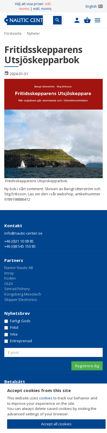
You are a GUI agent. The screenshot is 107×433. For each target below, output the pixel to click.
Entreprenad (18, 340)
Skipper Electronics (20, 299)
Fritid (11, 327)
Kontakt (13, 225)
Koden (10, 278)
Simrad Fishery (17, 288)
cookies (46, 398)
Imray (9, 273)
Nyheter (33, 33)
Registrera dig (87, 365)
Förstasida (12, 33)
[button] (77, 20)
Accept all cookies (56, 423)
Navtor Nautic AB (18, 267)
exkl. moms (42, 8)
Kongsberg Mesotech (22, 294)
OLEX (8, 283)
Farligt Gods (17, 320)
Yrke (11, 334)
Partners (13, 260)
